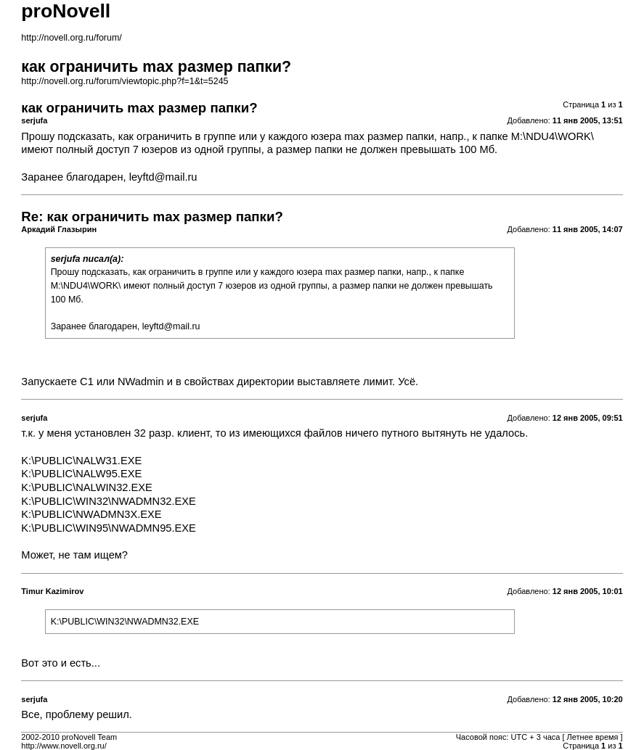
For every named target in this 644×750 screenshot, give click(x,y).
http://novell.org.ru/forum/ (71, 38)
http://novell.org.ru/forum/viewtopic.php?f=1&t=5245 (124, 81)
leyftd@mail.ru (163, 177)
